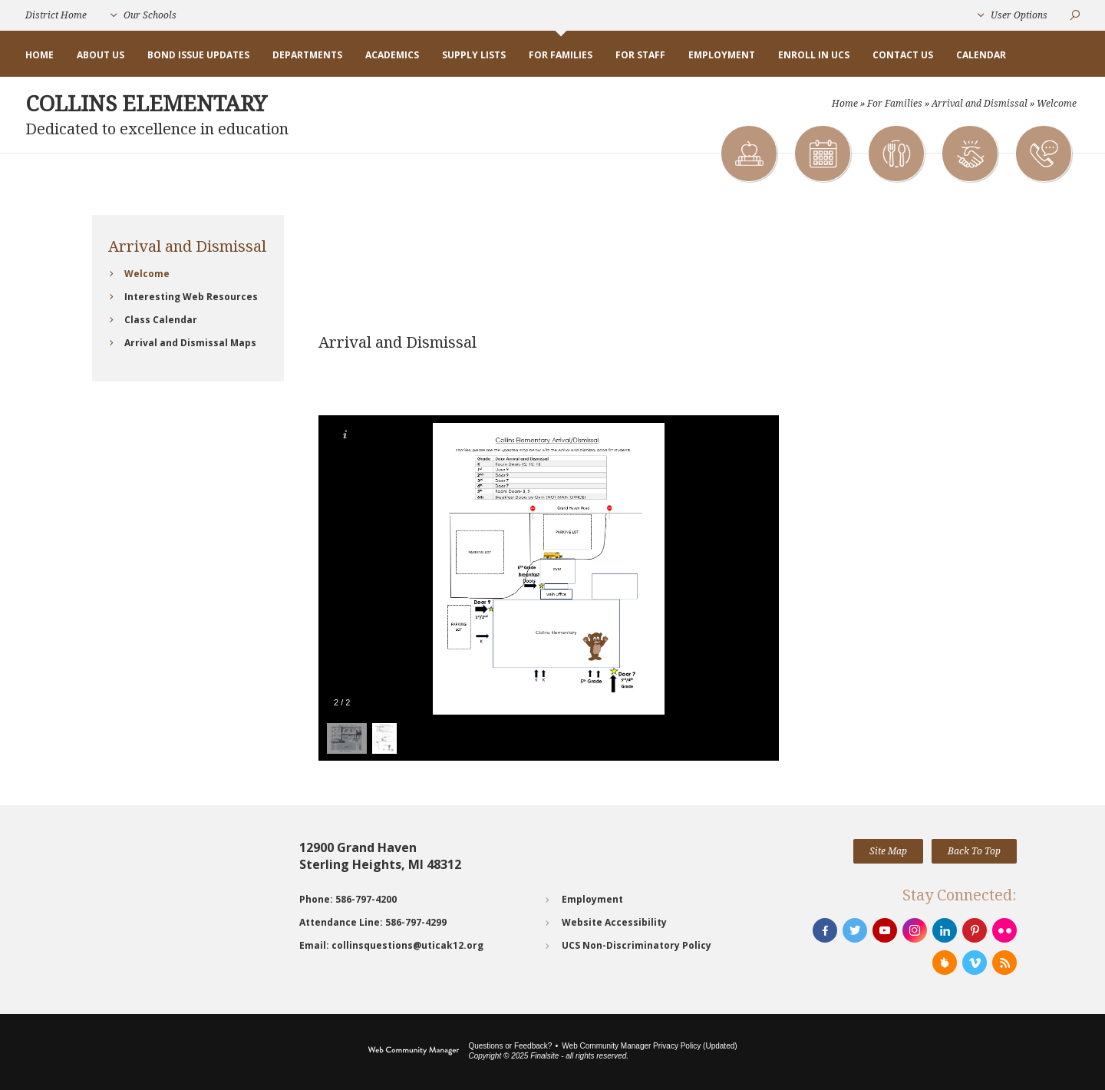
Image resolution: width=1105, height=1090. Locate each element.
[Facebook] (825, 930)
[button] (143, 15)
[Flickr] (1004, 930)
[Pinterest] (974, 930)
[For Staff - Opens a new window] (640, 55)
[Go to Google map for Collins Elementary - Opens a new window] (188, 896)
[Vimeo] (974, 962)
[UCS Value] (969, 153)
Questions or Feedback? (510, 1046)
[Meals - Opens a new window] (895, 153)
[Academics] (748, 153)
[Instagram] (914, 930)
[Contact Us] (1042, 153)
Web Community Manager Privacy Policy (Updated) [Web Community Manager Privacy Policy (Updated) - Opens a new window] (649, 1046)
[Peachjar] (944, 962)
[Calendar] (821, 153)
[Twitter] (855, 930)
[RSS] (1004, 962)
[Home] (39, 55)
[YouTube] (884, 930)
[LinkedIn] (944, 930)
